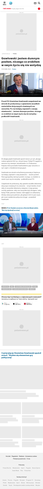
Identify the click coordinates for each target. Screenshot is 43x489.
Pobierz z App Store (21, 303)
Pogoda (28, 468)
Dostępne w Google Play (10, 303)
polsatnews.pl (6, 53)
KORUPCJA (5, 286)
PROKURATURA (6, 289)
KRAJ (12, 286)
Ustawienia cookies (31, 456)
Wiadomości (16, 468)
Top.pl (10, 485)
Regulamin (15, 456)
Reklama (21, 456)
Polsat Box (27, 470)
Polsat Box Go (7, 468)
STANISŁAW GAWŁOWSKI (20, 289)
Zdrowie (37, 483)
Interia (4, 480)
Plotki (4, 483)
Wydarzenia (11, 483)
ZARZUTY (32, 289)
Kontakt (8, 456)
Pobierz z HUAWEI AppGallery (32, 303)
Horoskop (37, 480)
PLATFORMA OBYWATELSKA (23, 286)
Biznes (23, 483)
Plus (21, 470)
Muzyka (38, 485)
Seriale (5, 485)
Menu (4, 4)
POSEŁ (35, 286)
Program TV (29, 480)
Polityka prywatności (19, 459)
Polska (15, 53)
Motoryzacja (30, 483)
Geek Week (15, 470)
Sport (23, 468)
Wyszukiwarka (39, 3)
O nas (28, 459)
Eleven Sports (36, 468)
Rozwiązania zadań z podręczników (24, 485)
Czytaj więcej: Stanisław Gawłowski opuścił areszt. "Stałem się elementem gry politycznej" (21, 355)
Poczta (10, 480)
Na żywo (22, 480)
